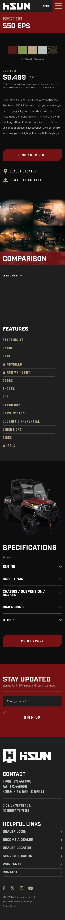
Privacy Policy (9, 906)
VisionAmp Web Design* (21, 901)
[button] (32, 641)
